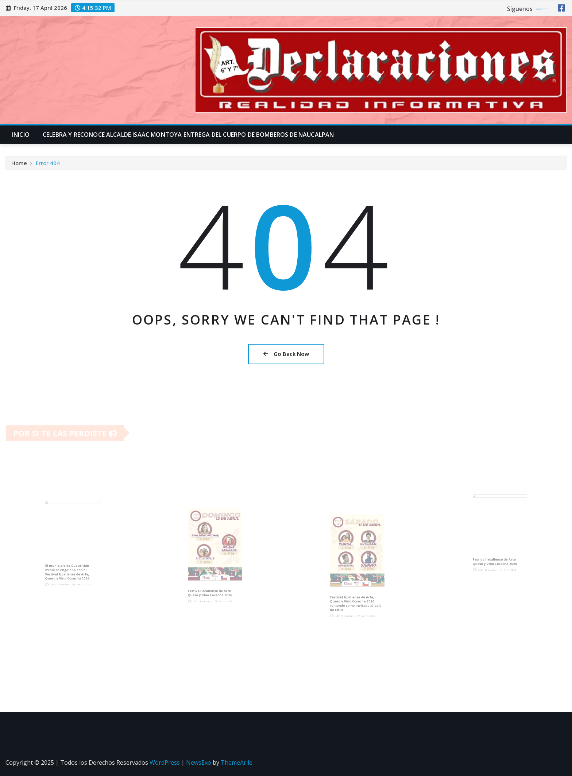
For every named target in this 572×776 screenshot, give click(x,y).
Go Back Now (286, 353)
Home (19, 164)
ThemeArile (236, 762)
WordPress (165, 762)
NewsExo (198, 762)
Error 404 (48, 164)
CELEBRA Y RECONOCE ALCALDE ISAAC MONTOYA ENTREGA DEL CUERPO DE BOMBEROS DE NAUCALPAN (188, 135)
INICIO (21, 135)
